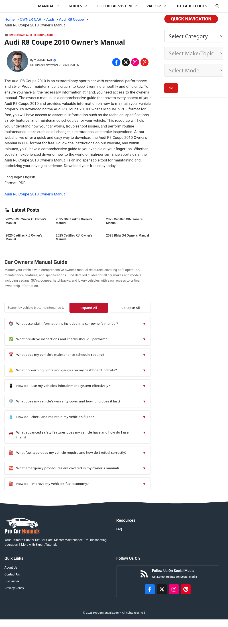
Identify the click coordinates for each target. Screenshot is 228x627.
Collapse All (137, 307)
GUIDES (80, 6)
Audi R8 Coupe (35, 35)
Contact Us (12, 574)
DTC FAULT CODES (191, 6)
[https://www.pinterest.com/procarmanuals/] (186, 589)
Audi (50, 35)
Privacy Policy (14, 588)
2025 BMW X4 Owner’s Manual (127, 235)
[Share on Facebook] (116, 62)
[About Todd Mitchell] (17, 62)
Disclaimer (11, 581)
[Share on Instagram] (135, 62)
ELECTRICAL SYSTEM (119, 6)
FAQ (119, 529)
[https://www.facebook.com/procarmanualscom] (150, 589)
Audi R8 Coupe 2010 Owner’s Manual (35, 194)
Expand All (110, 307)
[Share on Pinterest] (144, 62)
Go (171, 88)
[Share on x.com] (126, 62)
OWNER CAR (16, 35)
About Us (10, 567)
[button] (217, 6)
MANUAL (51, 6)
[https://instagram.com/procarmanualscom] (174, 589)
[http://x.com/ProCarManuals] (162, 589)
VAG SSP (159, 6)
